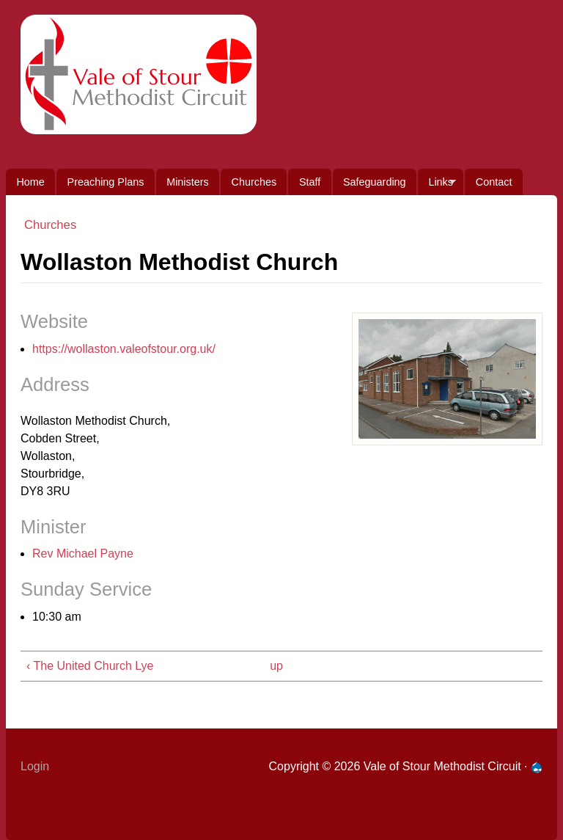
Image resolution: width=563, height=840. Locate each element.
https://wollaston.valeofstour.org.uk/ (124, 349)
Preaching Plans (105, 182)
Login (35, 766)
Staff (309, 182)
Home (30, 182)
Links (437, 185)
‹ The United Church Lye (89, 666)
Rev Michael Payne (82, 553)
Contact (494, 182)
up (276, 666)
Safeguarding (374, 182)
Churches (254, 182)
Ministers (187, 182)
